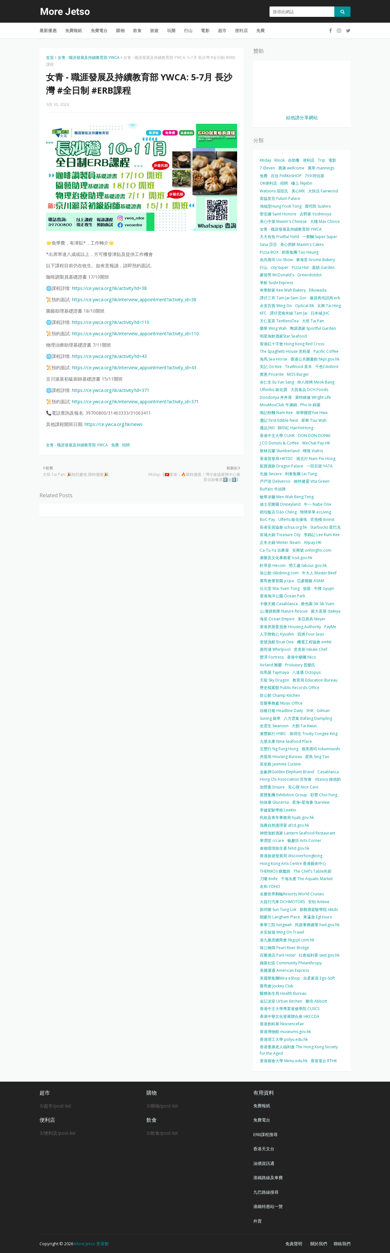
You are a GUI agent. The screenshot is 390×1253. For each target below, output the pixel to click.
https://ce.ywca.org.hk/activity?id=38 (109, 288)
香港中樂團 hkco (301, 657)
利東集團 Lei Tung (301, 474)
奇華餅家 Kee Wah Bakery (283, 290)
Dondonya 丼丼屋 (276, 397)
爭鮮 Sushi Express (276, 282)
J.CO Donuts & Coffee (279, 443)
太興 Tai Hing (329, 305)
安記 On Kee (271, 366)
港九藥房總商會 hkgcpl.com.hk (287, 940)
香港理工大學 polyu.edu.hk (284, 1039)
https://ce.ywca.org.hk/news (114, 424)
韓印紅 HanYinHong (295, 428)
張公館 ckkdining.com (279, 573)
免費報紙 (261, 1106)
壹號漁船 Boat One (277, 642)
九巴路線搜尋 (266, 1192)
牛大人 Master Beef (319, 573)
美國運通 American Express (284, 970)
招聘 (126, 445)
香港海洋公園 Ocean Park (282, 596)
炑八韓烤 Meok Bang (315, 382)
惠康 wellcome (291, 168)
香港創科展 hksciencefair (282, 1024)
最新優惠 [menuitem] (48, 30)
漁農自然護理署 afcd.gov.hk (284, 825)
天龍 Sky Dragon (274, 680)
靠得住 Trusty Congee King (314, 733)
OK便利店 (268, 183)
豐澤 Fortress (272, 657)
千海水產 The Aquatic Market (307, 878)
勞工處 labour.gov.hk (308, 565)
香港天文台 (263, 1149)
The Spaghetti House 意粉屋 (285, 351)
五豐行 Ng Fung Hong (279, 749)
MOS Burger (298, 374)
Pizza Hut (300, 267)
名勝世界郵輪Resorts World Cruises (292, 894)
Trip (321, 160)
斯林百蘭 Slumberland (280, 451)
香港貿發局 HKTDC (276, 458)
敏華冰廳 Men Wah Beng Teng (287, 497)
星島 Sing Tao (317, 756)
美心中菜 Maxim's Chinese (283, 221)
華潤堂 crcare (272, 840)
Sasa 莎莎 (268, 244)
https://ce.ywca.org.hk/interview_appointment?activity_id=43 (134, 367)
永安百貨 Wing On (276, 305)
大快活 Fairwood (323, 191)
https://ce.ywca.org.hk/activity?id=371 (110, 390)
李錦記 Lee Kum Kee (322, 534)
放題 (307, 588)
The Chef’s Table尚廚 (312, 871)
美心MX (298, 191)
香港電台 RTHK (324, 1060)
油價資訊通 (263, 1163)
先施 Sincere (271, 474)
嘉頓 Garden (323, 267)
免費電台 (261, 1120)
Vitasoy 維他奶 (328, 779)
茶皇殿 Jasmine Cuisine (280, 764)
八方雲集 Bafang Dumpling (308, 718)
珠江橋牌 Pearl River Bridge (284, 947)
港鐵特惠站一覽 (268, 1206)
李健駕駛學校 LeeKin (278, 810)
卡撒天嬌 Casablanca (279, 603)
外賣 (257, 1221)
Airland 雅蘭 (271, 665)
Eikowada (318, 290)
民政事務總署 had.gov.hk (317, 924)
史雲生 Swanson (274, 726)
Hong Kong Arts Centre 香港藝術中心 (293, 863)
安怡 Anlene (318, 901)
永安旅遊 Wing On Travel (282, 932)
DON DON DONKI (314, 435)
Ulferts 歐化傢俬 (292, 519)
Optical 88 (304, 305)
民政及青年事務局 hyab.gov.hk (287, 817)
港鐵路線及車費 (268, 1177)
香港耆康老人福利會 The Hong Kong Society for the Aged (299, 1050)
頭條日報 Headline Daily (281, 710)
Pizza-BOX (269, 252)
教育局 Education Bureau (315, 680)
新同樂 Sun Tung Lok (278, 909)
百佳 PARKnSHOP (286, 175)
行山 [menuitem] (188, 30)
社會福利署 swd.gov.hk (319, 955)
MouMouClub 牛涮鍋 (278, 405)
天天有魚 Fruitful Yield (279, 236)
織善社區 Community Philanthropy (291, 963)
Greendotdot (309, 275)
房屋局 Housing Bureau (281, 756)
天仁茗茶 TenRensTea (279, 321)
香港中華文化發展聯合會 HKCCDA (289, 1016)
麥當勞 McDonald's (277, 275)
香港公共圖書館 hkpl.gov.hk (315, 359)
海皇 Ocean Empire (277, 619)
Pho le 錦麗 (310, 405)
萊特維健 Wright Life (313, 397)
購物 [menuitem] (120, 30)
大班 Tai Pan (313, 321)
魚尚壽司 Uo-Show (276, 259)
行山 (264, 267)
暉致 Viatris (313, 451)
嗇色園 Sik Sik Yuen (317, 603)
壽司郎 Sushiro (318, 206)
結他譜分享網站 (302, 117)
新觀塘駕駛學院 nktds (319, 909)
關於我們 (318, 1244)
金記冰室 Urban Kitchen (281, 1001)
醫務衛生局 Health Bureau (283, 993)
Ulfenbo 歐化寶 (273, 389)
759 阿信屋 (314, 175)
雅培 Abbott (316, 1001)
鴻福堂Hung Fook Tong (281, 206)
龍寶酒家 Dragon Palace (281, 466)
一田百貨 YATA (319, 466)
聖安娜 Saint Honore (278, 214)
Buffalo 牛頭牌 (273, 489)
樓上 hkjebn (301, 183)
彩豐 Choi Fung (323, 795)
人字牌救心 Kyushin (277, 634)
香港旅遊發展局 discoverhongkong (291, 855)
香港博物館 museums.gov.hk (285, 1031)
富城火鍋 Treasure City (280, 534)
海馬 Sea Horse (273, 359)
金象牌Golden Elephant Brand (287, 772)
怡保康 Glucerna (274, 802)
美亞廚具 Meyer (312, 619)
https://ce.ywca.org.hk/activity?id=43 (109, 356)
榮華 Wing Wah (273, 328)
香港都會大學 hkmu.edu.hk (283, 1060)
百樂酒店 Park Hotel (277, 955)
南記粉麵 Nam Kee (276, 412)
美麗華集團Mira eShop (280, 978)
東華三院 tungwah (276, 924)
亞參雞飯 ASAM (310, 580)
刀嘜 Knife (269, 878)
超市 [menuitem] (222, 30)
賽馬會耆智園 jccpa (277, 580)
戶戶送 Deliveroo (275, 481)
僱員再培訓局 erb (325, 298)
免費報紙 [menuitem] (73, 30)
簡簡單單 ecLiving (315, 512)
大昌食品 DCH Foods (309, 389)
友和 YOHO (270, 886)
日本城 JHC (320, 313)
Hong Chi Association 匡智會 (286, 779)
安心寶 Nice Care (303, 787)
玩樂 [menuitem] (171, 30)
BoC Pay (267, 519)
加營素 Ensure (272, 787)
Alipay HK (312, 542)
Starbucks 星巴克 (325, 527)
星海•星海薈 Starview (310, 802)
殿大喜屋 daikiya (325, 611)
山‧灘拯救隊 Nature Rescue (284, 611)
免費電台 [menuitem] (99, 30)
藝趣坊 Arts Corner (304, 840)
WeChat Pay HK (316, 443)
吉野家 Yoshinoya (315, 214)
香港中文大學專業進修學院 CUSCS (289, 1008)
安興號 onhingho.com (311, 550)
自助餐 (294, 160)
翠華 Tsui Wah (314, 420)
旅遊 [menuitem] (154, 30)
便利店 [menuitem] (241, 30)
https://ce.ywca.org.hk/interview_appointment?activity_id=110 (135, 333)
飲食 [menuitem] (137, 30)
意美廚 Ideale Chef (310, 649)
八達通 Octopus (306, 672)
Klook (279, 160)
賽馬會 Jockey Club (276, 986)
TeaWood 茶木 (298, 366)
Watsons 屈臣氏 (274, 191)
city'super (280, 267)
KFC (263, 313)
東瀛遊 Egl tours (317, 917)
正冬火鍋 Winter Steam (280, 542)
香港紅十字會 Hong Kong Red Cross (292, 344)
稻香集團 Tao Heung (300, 252)
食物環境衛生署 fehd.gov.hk (284, 848)
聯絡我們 (342, 1244)
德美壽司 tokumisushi (321, 749)
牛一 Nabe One (317, 504)
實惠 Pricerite (272, 374)
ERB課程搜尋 (265, 1134)
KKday (265, 160)
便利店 (309, 160)
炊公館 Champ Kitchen (280, 695)
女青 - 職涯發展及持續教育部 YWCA (89, 57)
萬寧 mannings (321, 168)
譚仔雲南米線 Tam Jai (288, 313)
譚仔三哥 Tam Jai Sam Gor (283, 298)
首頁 (50, 57)
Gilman (323, 710)
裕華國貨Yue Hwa (311, 412)
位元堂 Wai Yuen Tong (280, 588)
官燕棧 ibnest (322, 519)
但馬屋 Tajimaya (274, 672)
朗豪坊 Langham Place (280, 917)
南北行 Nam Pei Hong (315, 458)
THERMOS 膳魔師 (275, 871)
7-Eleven (267, 168)
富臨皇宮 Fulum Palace (280, 198)
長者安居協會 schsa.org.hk (283, 527)
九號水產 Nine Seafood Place (286, 741)
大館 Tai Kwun (304, 726)
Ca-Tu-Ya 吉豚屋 (274, 550)
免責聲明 (293, 1244)
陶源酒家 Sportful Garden (313, 328)
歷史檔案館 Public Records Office (289, 687)
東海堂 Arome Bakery (315, 259)
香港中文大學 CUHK (277, 435)
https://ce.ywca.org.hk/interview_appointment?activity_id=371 (135, 401)
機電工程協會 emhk (314, 642)
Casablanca (328, 772)
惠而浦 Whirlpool (275, 649)
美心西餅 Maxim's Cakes (302, 244)
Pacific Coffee (326, 351)
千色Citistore (326, 366)
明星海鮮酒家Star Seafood (283, 336)
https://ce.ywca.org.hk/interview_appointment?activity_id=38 (134, 299)
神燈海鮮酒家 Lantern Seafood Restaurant (297, 833)
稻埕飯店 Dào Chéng (278, 512)
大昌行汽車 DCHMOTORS (282, 901)
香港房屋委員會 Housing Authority (290, 626)
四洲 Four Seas (310, 634)
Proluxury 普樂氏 (300, 665)
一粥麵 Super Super (319, 236)
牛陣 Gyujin (324, 588)
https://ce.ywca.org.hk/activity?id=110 (110, 322)
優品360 (267, 428)
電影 (332, 160)
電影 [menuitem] (205, 30)
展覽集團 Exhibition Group (283, 795)
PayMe (330, 626)
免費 (115, 445)
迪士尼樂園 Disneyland (280, 504)
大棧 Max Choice (325, 221)
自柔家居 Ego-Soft (319, 978)
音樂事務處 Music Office (281, 703)
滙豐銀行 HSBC (273, 733)
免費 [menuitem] (260, 30)
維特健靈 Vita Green (311, 481)
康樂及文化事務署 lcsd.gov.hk (286, 557)
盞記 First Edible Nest (279, 420)
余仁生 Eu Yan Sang (277, 382)
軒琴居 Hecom (273, 565)
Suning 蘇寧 (270, 718)
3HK (310, 710)
